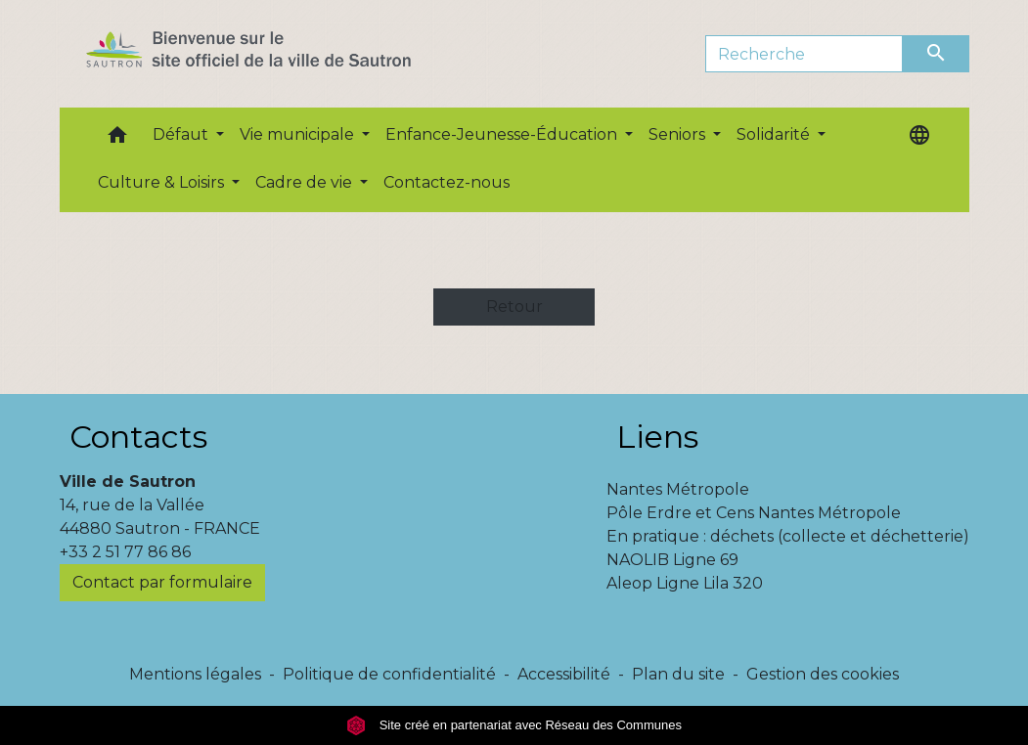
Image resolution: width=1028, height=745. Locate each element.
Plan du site (678, 674)
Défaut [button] (182, 134)
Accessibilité (563, 674)
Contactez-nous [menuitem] (446, 182)
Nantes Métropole (677, 489)
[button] (117, 139)
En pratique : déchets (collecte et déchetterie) (787, 536)
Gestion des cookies (822, 674)
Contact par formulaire (162, 582)
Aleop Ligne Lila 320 (684, 583)
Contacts (138, 436)
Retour (514, 306)
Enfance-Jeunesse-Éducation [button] (503, 134)
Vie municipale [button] (299, 134)
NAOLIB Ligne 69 (672, 559)
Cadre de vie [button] (305, 182)
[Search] (804, 53)
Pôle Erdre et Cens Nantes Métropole (753, 513)
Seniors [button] (678, 134)
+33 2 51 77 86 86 (125, 552)
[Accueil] (283, 54)
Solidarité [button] (775, 134)
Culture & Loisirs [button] (163, 182)
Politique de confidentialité (389, 674)
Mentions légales (195, 674)
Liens (657, 436)
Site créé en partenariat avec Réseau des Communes (514, 725)
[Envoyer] (936, 53)
